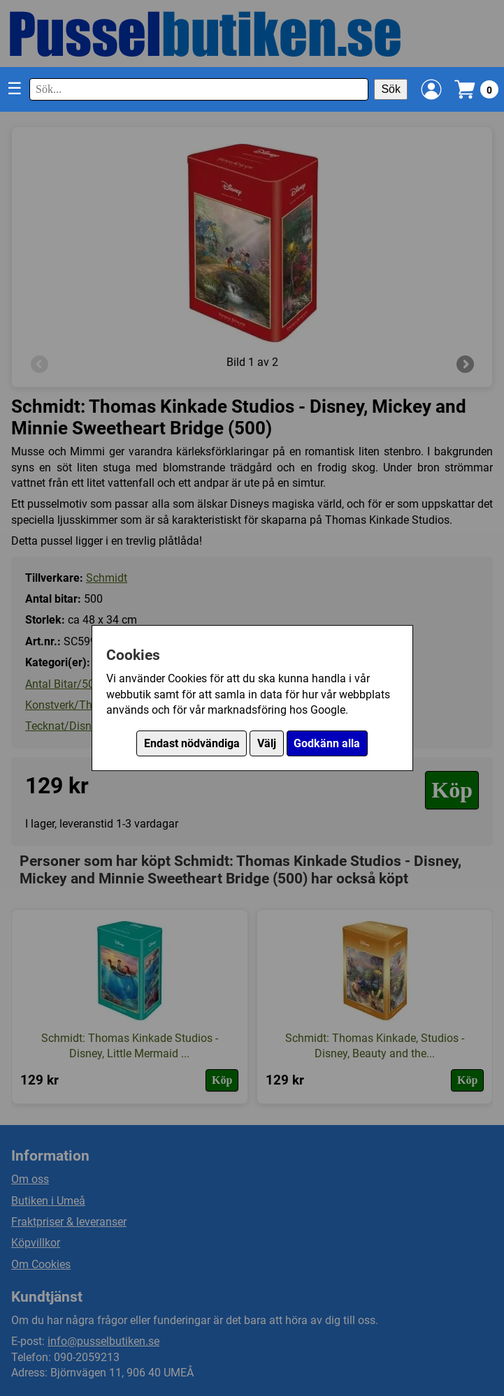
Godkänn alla (327, 743)
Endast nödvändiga (192, 743)
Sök (391, 89)
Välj (266, 743)
